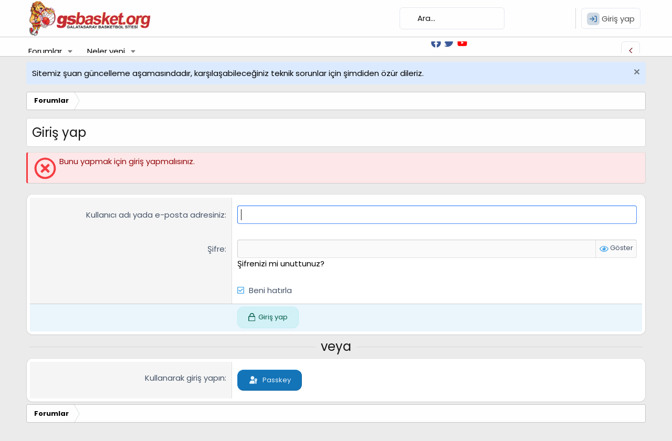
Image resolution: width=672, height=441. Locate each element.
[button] (70, 51)
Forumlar (45, 51)
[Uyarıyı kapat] (635, 73)
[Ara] (452, 18)
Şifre (216, 248)
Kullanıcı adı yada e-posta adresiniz (155, 214)
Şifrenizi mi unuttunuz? (280, 263)
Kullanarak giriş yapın (185, 377)
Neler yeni (106, 51)
